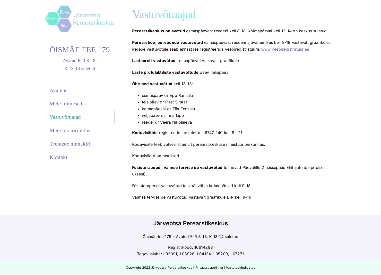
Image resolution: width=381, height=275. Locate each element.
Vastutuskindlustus (240, 267)
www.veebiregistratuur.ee (285, 49)
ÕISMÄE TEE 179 (80, 49)
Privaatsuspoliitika (209, 267)
